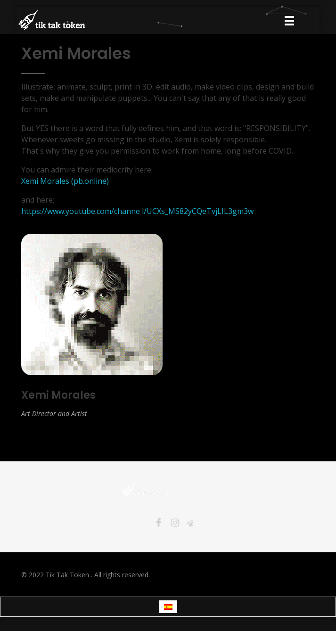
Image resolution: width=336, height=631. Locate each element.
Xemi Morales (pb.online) (65, 181)
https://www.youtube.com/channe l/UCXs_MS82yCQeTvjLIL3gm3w (137, 211)
